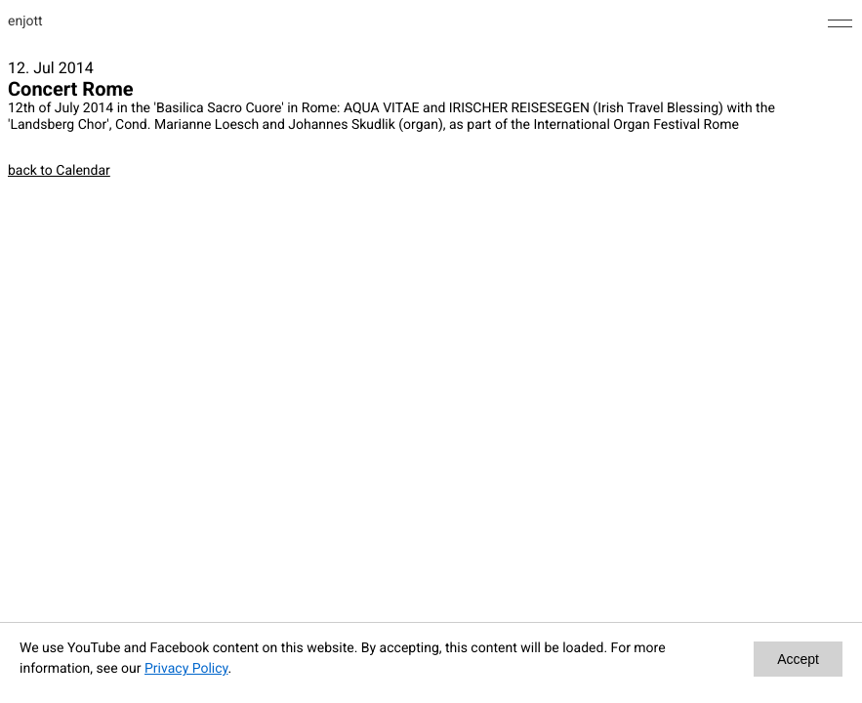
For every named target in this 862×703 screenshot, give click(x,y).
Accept (798, 659)
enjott (25, 21)
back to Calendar (59, 171)
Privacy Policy (185, 669)
